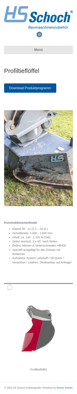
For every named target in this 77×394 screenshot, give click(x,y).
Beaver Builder (65, 387)
